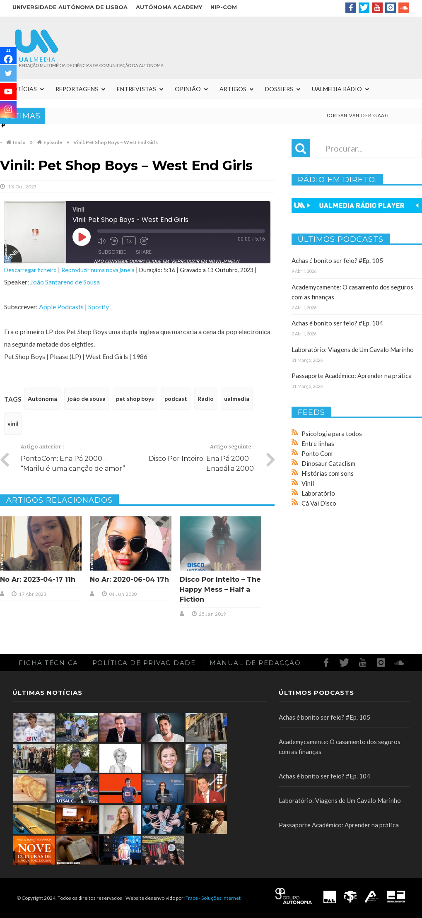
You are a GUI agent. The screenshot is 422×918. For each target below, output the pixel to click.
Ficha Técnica (48, 663)
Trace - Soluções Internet (213, 898)
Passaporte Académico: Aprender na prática (352, 375)
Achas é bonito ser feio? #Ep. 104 (337, 323)
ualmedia (236, 398)
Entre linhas (317, 443)
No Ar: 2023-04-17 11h (37, 579)
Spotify (98, 307)
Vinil (307, 483)
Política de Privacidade (144, 663)
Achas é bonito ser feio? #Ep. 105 (337, 260)
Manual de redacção (255, 663)
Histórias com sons (327, 473)
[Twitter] (8, 73)
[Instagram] (8, 109)
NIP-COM (223, 7)
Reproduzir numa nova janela (98, 269)
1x (129, 240)
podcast (175, 398)
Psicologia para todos (331, 433)
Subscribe (112, 251)
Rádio (206, 398)
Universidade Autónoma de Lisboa (70, 7)
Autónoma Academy (169, 7)
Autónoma (42, 398)
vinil (13, 423)
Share (144, 251)
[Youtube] (8, 91)
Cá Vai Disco (318, 503)
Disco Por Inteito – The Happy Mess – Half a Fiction (220, 589)
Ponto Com (317, 453)
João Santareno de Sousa (65, 282)
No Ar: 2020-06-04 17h (129, 579)
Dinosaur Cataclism (328, 463)
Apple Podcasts (61, 307)
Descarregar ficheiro (30, 269)
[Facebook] (8, 55)
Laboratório (318, 493)
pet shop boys (135, 398)
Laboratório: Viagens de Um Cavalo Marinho (353, 349)
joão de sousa (87, 398)
